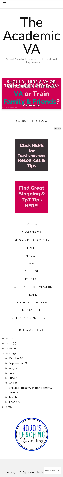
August (14, 368)
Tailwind (31, 294)
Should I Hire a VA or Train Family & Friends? (31, 83)
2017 (9, 353)
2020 (9, 343)
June (12, 378)
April (12, 383)
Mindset (31, 255)
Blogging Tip (31, 232)
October (14, 358)
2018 (9, 348)
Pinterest (31, 271)
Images (31, 248)
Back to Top (52, 470)
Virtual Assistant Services (31, 318)
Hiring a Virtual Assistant (31, 240)
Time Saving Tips (31, 310)
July (12, 373)
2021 (9, 338)
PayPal (31, 263)
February (15, 402)
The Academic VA (31, 35)
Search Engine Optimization (31, 287)
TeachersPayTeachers (31, 302)
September (16, 363)
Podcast (31, 279)
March (13, 397)
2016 (9, 407)
